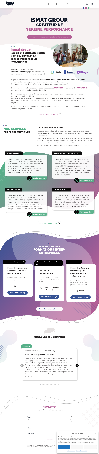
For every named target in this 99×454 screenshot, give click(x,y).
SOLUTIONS (58, 88)
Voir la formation (17, 293)
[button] (96, 433)
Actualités (78, 4)
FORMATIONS (82, 88)
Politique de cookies (71, 450)
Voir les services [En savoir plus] (39, 178)
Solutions (69, 4)
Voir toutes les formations (49, 309)
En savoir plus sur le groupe (49, 114)
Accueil (45, 4)
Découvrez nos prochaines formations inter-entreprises (49, 37)
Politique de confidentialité (81, 450)
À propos (52, 4)
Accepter (64, 447)
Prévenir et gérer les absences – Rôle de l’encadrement (17, 270)
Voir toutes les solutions (49, 223)
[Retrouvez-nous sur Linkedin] (91, 4)
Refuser (77, 447)
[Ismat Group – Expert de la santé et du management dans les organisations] (10, 4)
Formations (61, 4)
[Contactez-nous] (87, 4)
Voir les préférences (90, 447)
